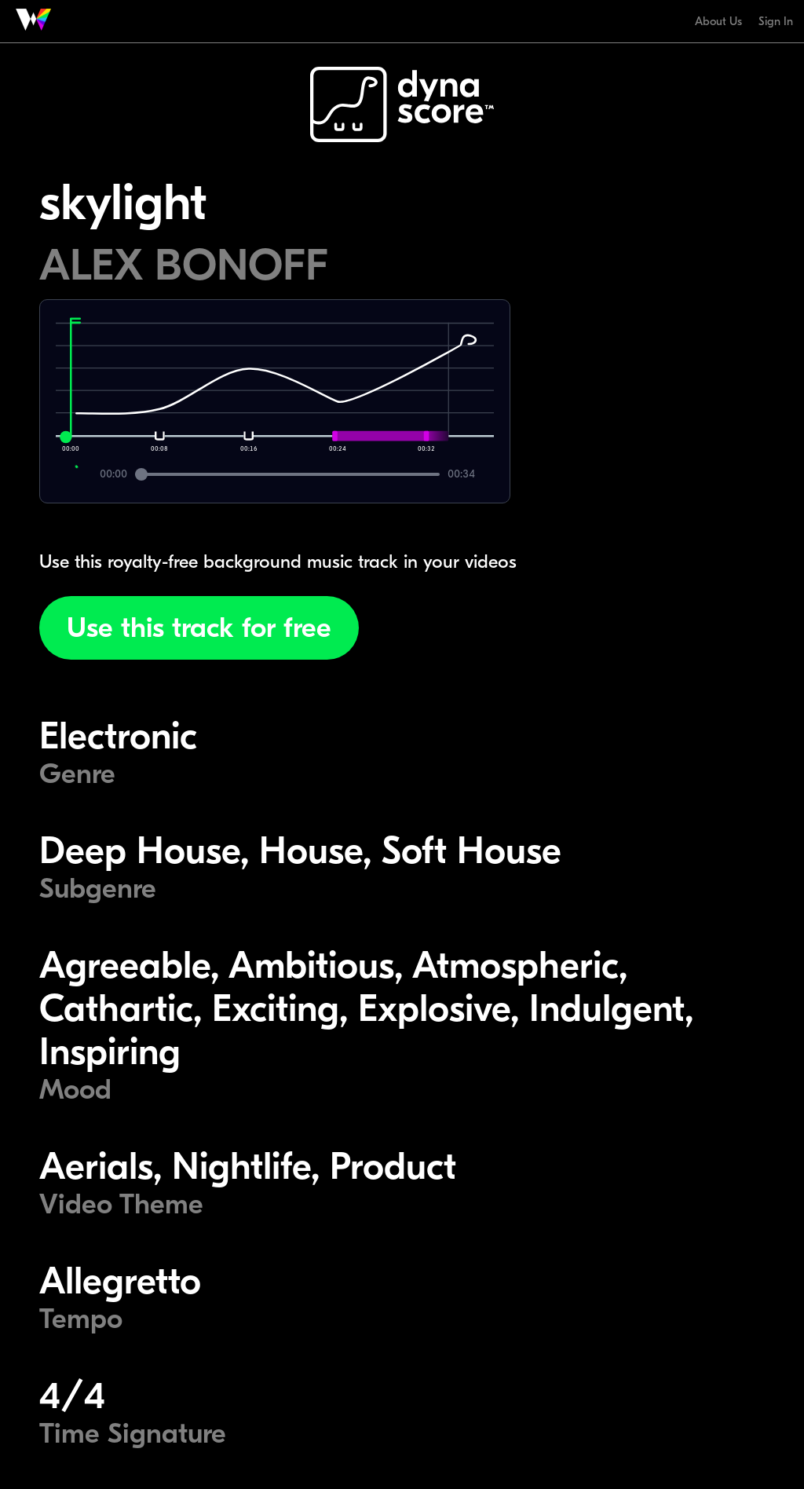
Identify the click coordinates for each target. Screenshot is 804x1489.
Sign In (775, 21)
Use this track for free (199, 628)
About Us (718, 21)
